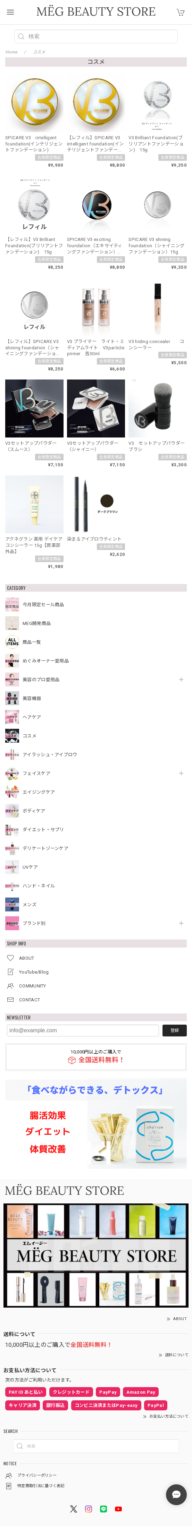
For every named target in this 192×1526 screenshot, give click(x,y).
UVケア (30, 867)
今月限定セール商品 (43, 604)
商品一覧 (32, 642)
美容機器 (32, 698)
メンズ (29, 904)
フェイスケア (36, 773)
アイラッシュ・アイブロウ (50, 754)
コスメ (29, 736)
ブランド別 (34, 923)
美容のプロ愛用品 (41, 679)
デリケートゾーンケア (45, 848)
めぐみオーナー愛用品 (46, 661)
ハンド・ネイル (39, 886)
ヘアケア (32, 717)
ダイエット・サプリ (43, 829)
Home (11, 52)
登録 (174, 1030)
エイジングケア (39, 792)
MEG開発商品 (37, 623)
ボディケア (34, 811)
